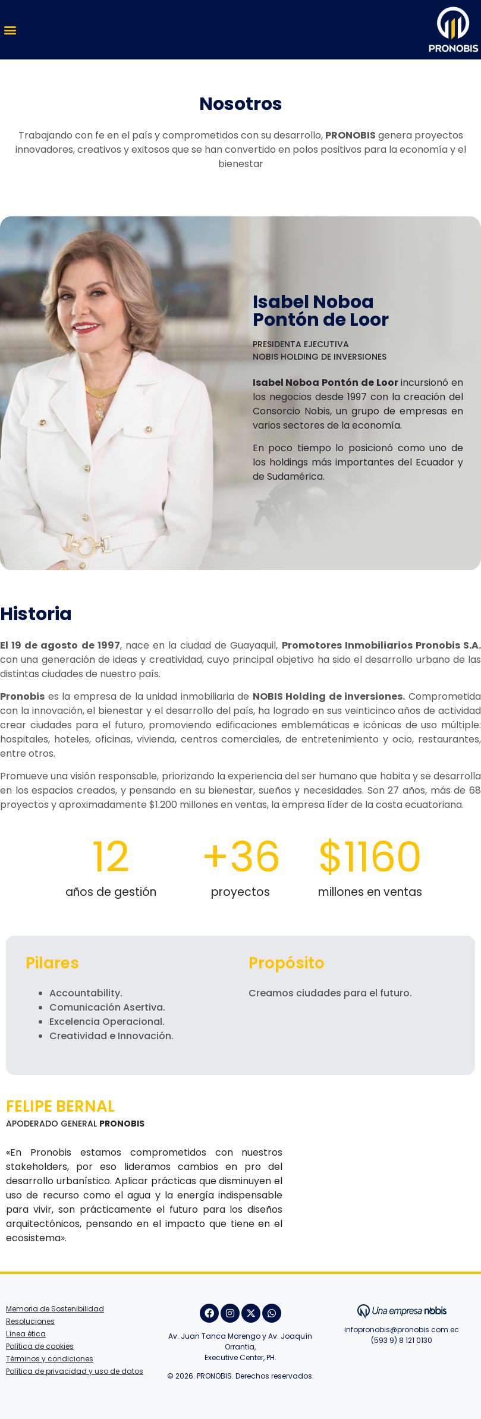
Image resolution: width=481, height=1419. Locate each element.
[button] (10, 30)
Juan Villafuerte (401, 1357)
